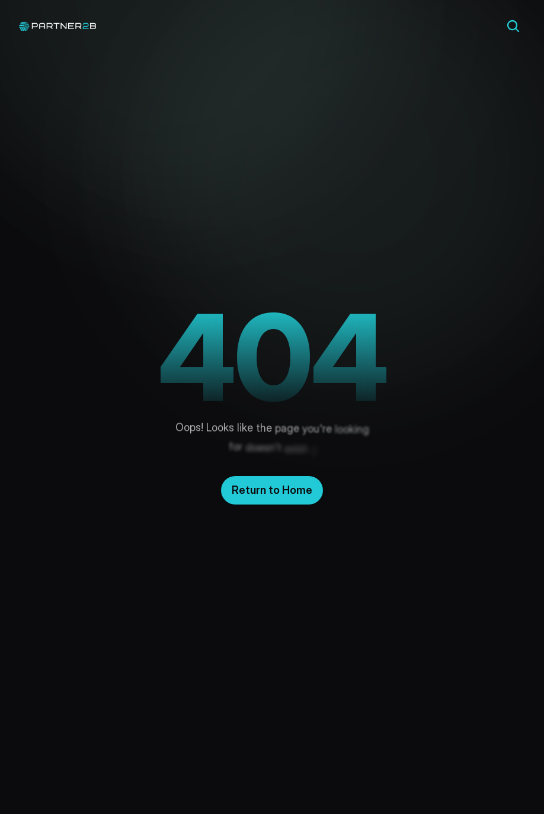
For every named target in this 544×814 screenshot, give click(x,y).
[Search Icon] (513, 26)
